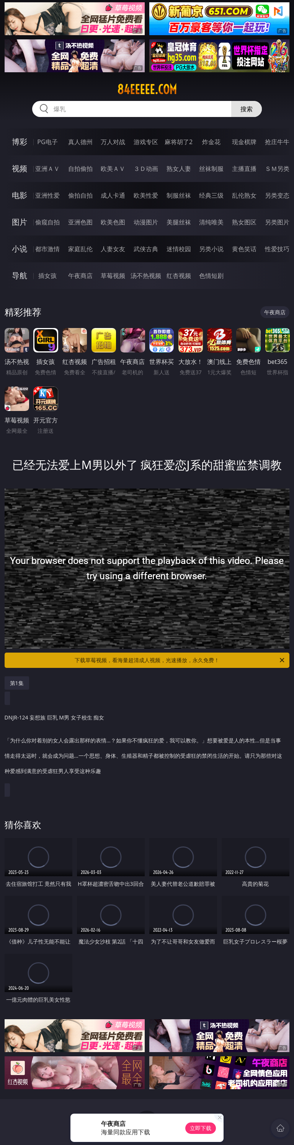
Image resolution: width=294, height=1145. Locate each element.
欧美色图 (113, 222)
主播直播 (244, 168)
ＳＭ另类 (277, 168)
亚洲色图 (80, 222)
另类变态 (277, 195)
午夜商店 (80, 275)
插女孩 (47, 275)
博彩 (19, 141)
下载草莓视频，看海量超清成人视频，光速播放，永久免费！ (180, 660)
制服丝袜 (179, 195)
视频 (19, 168)
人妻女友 (113, 249)
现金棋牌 (244, 142)
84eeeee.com (147, 89)
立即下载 (200, 1128)
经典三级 (211, 195)
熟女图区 (244, 222)
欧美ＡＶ (113, 168)
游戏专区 (146, 142)
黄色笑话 (244, 249)
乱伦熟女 (244, 195)
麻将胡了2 (179, 142)
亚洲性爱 (47, 195)
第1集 (17, 683)
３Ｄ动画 (146, 168)
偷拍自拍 (80, 195)
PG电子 (47, 142)
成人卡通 (113, 195)
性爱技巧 (277, 249)
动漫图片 (146, 222)
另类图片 (277, 222)
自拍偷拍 (80, 168)
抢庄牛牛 (277, 142)
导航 (19, 275)
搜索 (246, 109)
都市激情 (47, 249)
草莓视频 (113, 275)
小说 (19, 249)
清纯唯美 (211, 222)
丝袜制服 (211, 168)
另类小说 (211, 249)
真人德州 (80, 142)
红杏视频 (179, 275)
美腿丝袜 (179, 222)
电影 (19, 195)
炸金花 (211, 142)
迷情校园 (179, 249)
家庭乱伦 (80, 249)
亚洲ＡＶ (47, 168)
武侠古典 (146, 249)
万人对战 (113, 142)
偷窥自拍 (47, 222)
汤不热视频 (146, 275)
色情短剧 (211, 275)
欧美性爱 (146, 195)
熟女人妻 (179, 168)
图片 (19, 222)
